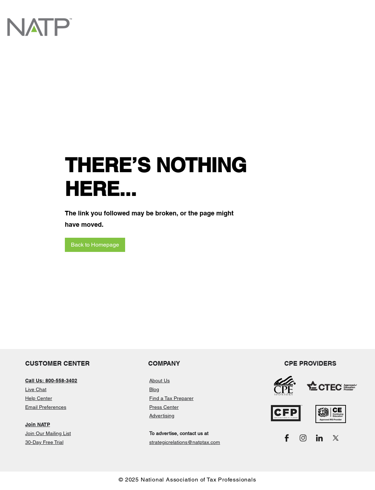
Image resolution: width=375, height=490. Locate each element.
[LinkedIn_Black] (319, 438)
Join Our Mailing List (48, 433)
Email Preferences (45, 407)
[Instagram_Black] (303, 438)
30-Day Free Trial (44, 442)
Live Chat (35, 389)
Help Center (38, 398)
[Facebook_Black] (286, 438)
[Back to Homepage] (95, 245)
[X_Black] (335, 438)
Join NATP (37, 424)
